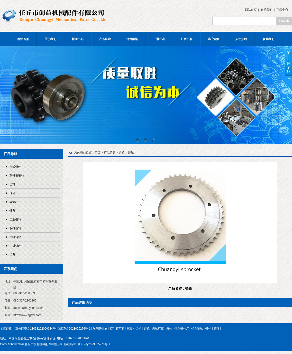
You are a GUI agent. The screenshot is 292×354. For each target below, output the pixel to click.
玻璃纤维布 (100, 328)
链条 (12, 210)
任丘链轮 (197, 328)
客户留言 (214, 39)
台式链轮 (15, 166)
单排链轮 (15, 237)
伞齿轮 (13, 202)
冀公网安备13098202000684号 (35, 328)
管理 (216, 328)
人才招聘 (241, 39)
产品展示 (105, 39)
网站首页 (251, 9)
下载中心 (282, 9)
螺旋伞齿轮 (134, 328)
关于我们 (50, 39)
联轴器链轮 (16, 175)
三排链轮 (15, 246)
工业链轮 (15, 219)
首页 (97, 152)
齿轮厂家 (158, 328)
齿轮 (12, 184)
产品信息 (110, 152)
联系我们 (266, 9)
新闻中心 (77, 39)
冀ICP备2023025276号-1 (74, 328)
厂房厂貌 (186, 39)
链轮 (12, 193)
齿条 (12, 254)
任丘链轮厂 (181, 328)
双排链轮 (15, 228)
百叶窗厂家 (117, 328)
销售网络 (132, 39)
